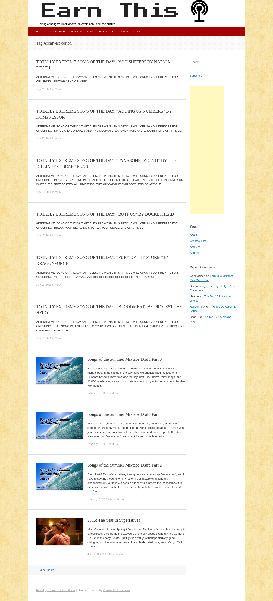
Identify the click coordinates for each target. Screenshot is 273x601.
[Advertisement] (207, 150)
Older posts (45, 570)
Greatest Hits (198, 240)
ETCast (40, 31)
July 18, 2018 (43, 192)
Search (194, 252)
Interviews (76, 31)
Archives (195, 246)
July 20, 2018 (43, 138)
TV (113, 31)
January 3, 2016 (96, 554)
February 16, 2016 (97, 393)
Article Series (58, 31)
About (136, 31)
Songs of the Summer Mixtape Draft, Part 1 (124, 414)
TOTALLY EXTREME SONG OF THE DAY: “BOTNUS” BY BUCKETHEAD (105, 214)
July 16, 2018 (43, 284)
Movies (103, 31)
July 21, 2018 (43, 89)
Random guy (198, 306)
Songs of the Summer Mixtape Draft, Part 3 (124, 359)
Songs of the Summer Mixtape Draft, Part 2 (124, 465)
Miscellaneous (118, 499)
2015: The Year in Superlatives (113, 520)
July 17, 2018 (43, 235)
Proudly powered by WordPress (55, 590)
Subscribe (196, 75)
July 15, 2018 (43, 338)
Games (123, 31)
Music (90, 31)
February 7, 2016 (97, 499)
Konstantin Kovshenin (116, 590)
